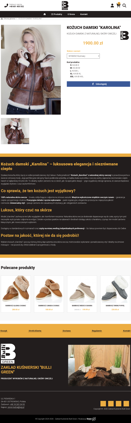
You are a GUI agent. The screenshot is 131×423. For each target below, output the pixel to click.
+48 (12, 404)
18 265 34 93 (19, 404)
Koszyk (4, 331)
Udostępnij (101, 84)
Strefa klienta (35, 331)
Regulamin (97, 331)
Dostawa (67, 331)
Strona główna (10, 19)
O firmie (71, 14)
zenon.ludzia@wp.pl (16, 407)
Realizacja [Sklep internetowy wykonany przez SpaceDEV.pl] (87, 419)
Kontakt (84, 14)
